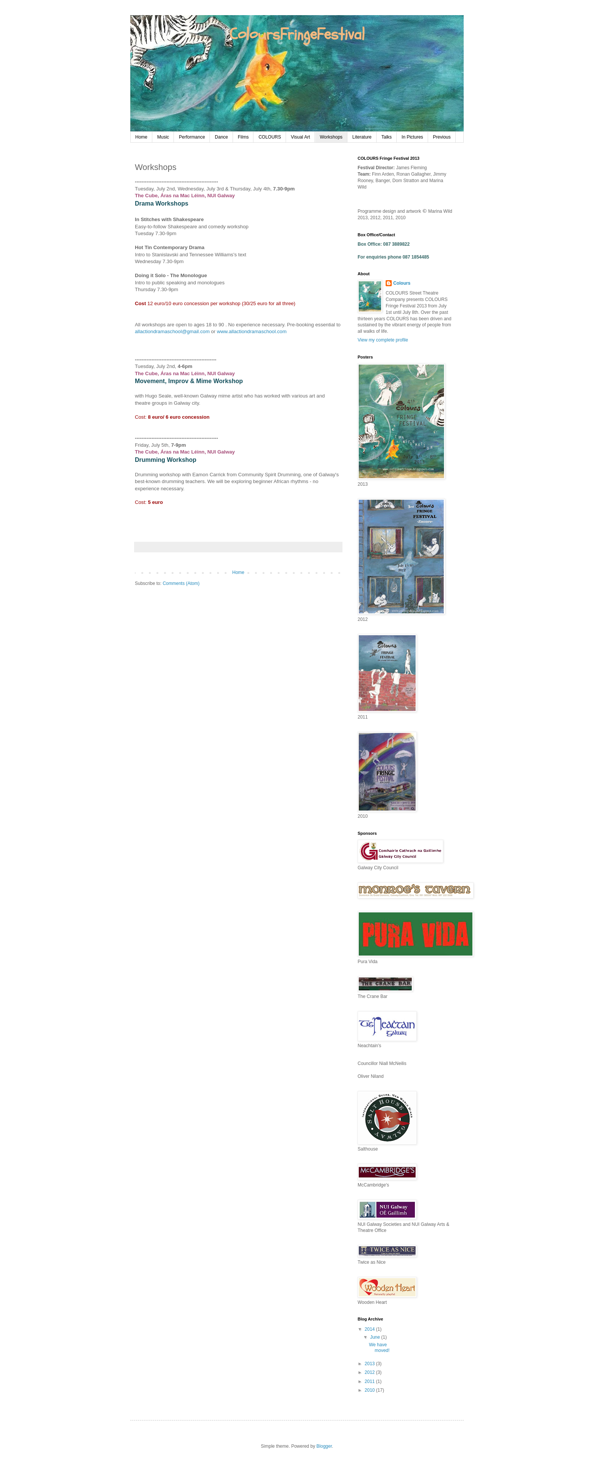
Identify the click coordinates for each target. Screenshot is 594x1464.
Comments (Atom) (181, 583)
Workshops (331, 137)
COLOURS (269, 137)
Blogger (324, 1446)
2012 (370, 1372)
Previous (442, 137)
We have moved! (379, 1347)
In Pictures (412, 137)
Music (163, 137)
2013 (370, 1363)
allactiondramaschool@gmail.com (172, 331)
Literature (362, 137)
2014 (370, 1329)
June (375, 1337)
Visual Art (300, 137)
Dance (221, 137)
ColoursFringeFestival (297, 34)
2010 (370, 1390)
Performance (192, 137)
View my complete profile (383, 340)
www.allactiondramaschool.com (251, 331)
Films (243, 137)
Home (141, 137)
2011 (370, 1381)
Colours (401, 283)
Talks (386, 137)
